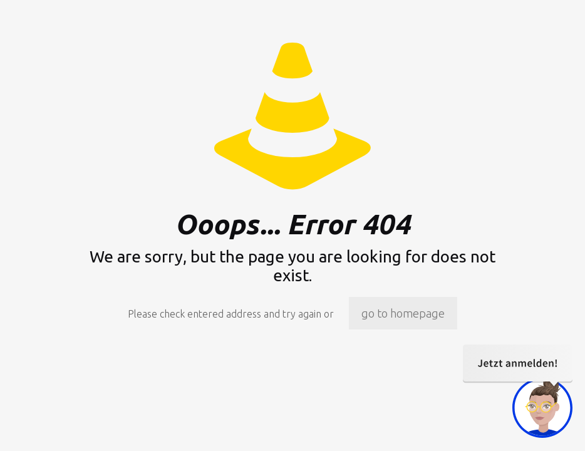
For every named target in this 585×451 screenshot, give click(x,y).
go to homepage (403, 313)
